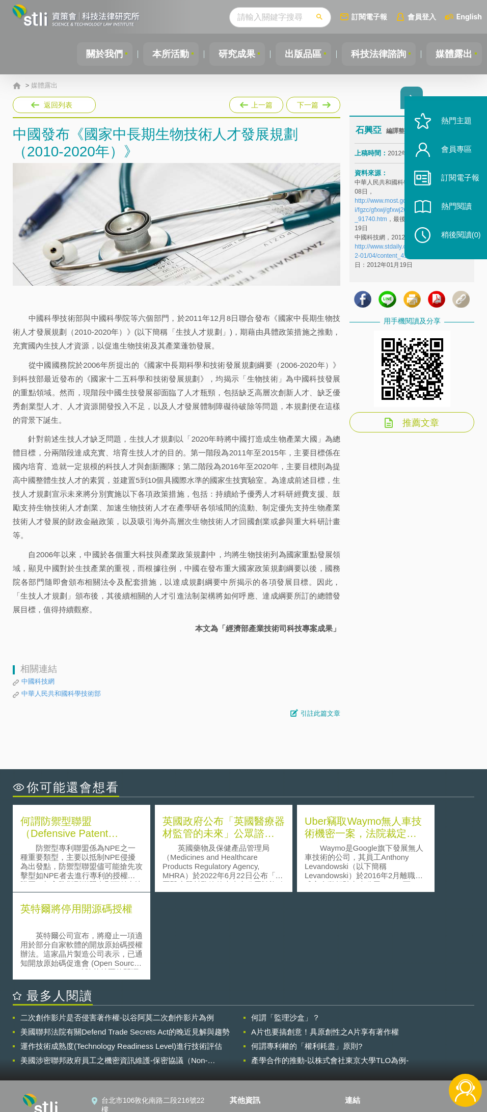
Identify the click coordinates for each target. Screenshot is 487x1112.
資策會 (361, 1027)
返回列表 (58, 105)
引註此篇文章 (320, 713)
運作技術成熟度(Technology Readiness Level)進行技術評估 (121, 958)
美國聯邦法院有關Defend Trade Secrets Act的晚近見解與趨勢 (125, 943)
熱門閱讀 (452, 214)
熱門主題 (452, 128)
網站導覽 (250, 1070)
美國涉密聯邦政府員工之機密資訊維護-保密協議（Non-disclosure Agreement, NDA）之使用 (114, 972)
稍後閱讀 (457, 242)
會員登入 (422, 16)
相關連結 (410, 1027)
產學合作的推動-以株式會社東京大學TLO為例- (330, 972)
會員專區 (452, 157)
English (469, 16)
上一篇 (256, 103)
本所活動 (164, 54)
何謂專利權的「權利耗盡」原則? (306, 958)
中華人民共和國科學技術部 (61, 693)
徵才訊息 (250, 1042)
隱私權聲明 (254, 1027)
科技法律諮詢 (376, 54)
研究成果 (231, 54)
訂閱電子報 (369, 16)
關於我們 (96, 54)
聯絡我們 (250, 1056)
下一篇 (312, 103)
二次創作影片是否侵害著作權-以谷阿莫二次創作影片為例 (117, 929)
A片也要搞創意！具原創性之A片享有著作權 (325, 943)
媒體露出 (453, 54)
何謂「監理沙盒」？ (285, 929)
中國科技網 (38, 681)
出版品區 (299, 54)
